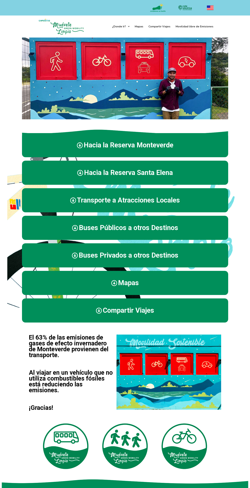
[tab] (125, 145)
